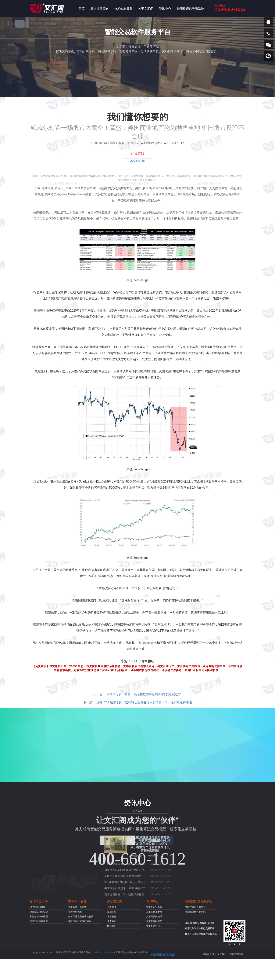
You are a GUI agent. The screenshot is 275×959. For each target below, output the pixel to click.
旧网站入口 (208, 954)
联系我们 (111, 926)
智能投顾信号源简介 (195, 907)
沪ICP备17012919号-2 (102, 952)
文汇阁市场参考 (154, 911)
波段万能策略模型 (39, 921)
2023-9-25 (137, 160)
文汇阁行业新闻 (154, 907)
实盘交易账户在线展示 (79, 921)
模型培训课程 (75, 911)
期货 (126, 347)
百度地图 (156, 954)
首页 (82, 8)
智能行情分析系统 (77, 907)
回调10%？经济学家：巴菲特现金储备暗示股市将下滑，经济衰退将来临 (144, 702)
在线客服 (137, 153)
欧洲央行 (157, 576)
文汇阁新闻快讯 (154, 916)
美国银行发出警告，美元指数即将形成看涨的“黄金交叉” (143, 694)
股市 (145, 188)
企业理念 (111, 911)
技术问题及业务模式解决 (80, 916)
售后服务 (111, 916)
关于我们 (222, 954)
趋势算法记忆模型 (39, 911)
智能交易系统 (237, 954)
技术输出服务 (123, 8)
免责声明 (111, 921)
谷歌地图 (169, 954)
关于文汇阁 (145, 8)
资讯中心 (165, 8)
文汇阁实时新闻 (154, 921)
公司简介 (111, 907)
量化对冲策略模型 (39, 916)
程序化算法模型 (37, 907)
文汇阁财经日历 (154, 926)
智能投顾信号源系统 (190, 8)
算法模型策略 (99, 8)
